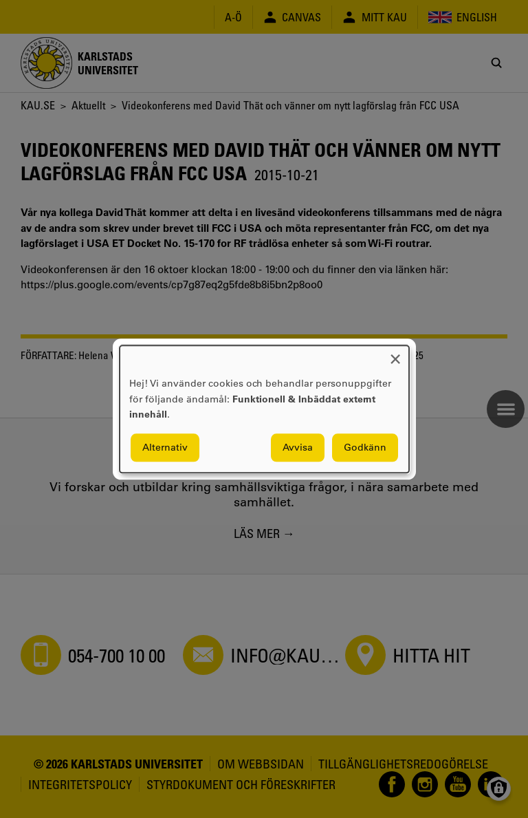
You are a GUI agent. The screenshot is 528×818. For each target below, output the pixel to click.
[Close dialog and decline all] (395, 354)
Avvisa (298, 447)
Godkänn (365, 447)
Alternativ (165, 447)
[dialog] (264, 409)
